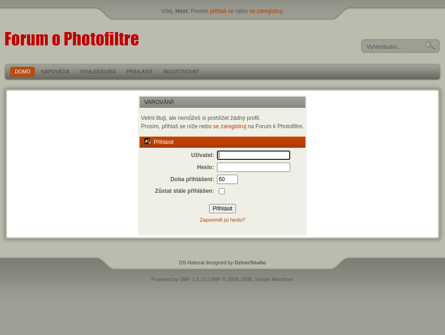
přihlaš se (222, 11)
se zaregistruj (265, 11)
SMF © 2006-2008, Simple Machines (252, 279)
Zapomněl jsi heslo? (222, 220)
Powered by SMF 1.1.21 (179, 279)
